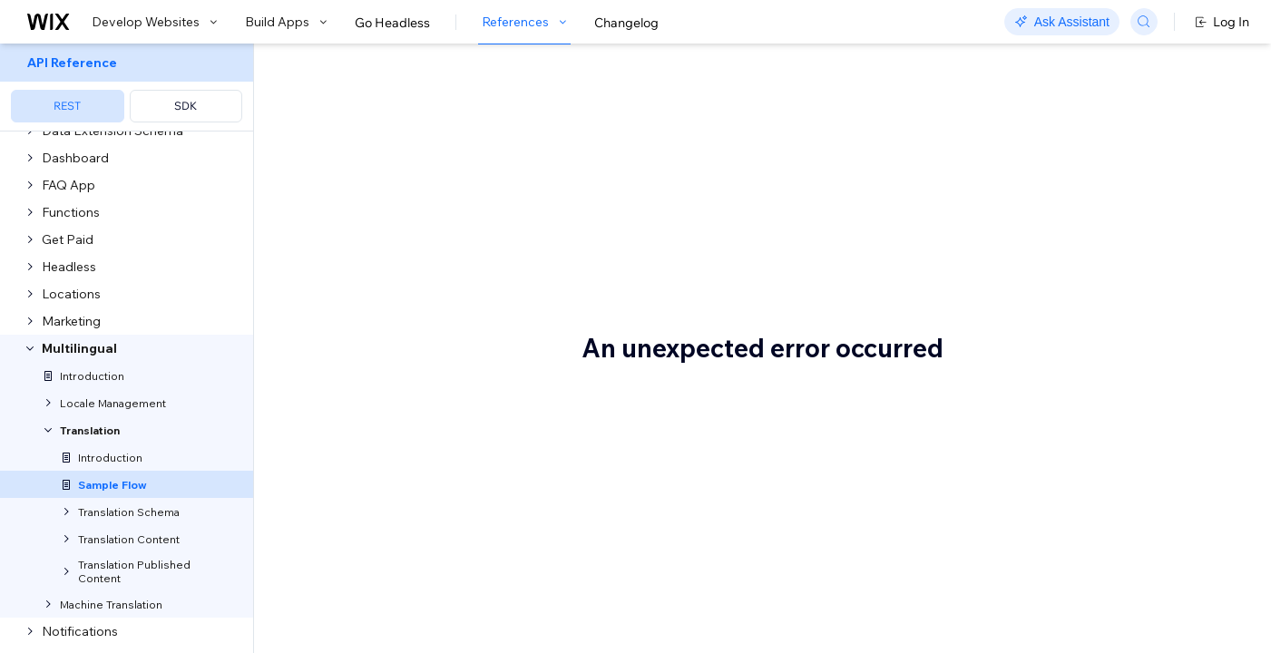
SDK (185, 105)
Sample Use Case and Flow (484, 106)
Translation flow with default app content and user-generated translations (1111, 160)
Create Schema (405, 477)
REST (67, 105)
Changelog (626, 23)
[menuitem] (126, 88)
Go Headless (392, 23)
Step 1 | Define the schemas (404, 447)
